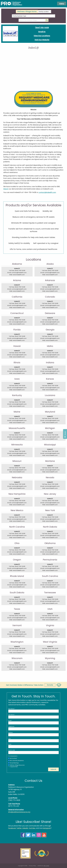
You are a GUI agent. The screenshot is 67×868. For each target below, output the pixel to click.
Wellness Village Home (26, 11)
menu (61, 3)
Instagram (47, 828)
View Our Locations (42, 36)
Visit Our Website (42, 40)
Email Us (41, 31)
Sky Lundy (46, 865)
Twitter (19, 828)
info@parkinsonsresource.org (19, 812)
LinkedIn (25, 828)
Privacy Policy (32, 865)
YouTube (32, 828)
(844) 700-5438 (42, 27)
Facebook (12, 828)
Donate (50, 685)
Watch (5, 189)
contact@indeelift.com (47, 192)
